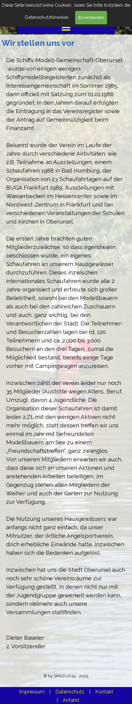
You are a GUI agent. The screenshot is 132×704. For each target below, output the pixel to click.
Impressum (31, 692)
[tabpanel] (66, 357)
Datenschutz (69, 692)
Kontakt (104, 692)
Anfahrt (71, 700)
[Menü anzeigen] (66, 27)
